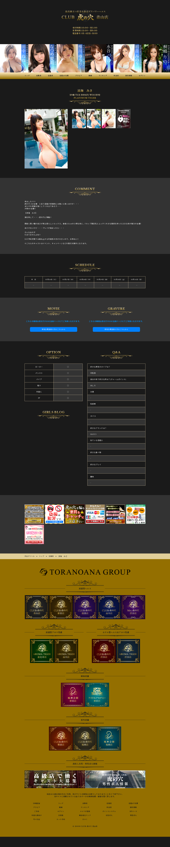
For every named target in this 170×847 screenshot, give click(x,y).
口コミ (85, 819)
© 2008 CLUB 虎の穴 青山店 (85, 826)
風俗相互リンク (85, 815)
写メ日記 (36, 819)
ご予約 (36, 811)
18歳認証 (36, 803)
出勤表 (85, 803)
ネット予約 (60, 819)
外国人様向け (36, 815)
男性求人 (133, 815)
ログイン (60, 811)
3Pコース (133, 811)
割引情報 (133, 807)
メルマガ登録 (85, 811)
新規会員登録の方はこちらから (53, 329)
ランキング (84, 807)
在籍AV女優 (133, 803)
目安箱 (61, 815)
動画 (61, 807)
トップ (61, 803)
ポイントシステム (109, 811)
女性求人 (109, 815)
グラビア (36, 807)
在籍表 (109, 803)
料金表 (109, 807)
